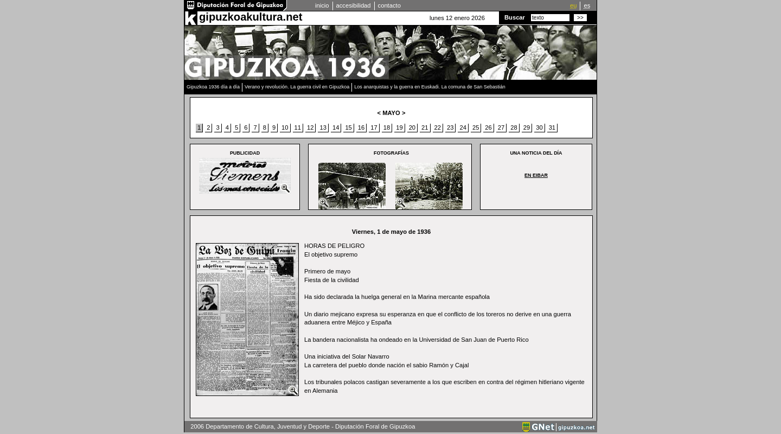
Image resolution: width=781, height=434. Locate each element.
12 (310, 127)
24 (462, 127)
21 (424, 127)
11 (298, 127)
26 (488, 127)
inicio (322, 5)
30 (539, 127)
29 (526, 127)
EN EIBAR (536, 175)
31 (552, 127)
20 (412, 127)
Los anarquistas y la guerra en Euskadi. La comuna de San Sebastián (429, 87)
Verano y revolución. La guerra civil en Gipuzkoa (297, 87)
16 (361, 127)
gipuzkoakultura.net (250, 17)
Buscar (514, 17)
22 (437, 127)
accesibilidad (353, 5)
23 (450, 127)
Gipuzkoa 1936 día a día (213, 87)
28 (513, 127)
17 (373, 127)
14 (335, 127)
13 (322, 127)
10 (284, 127)
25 (475, 127)
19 (399, 127)
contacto (389, 5)
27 (501, 127)
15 (348, 127)
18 (386, 127)
